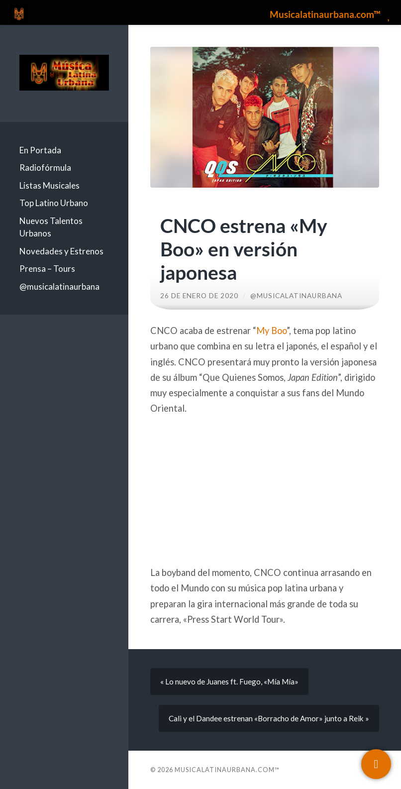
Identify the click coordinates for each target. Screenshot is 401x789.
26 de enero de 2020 (199, 296)
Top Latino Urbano (53, 203)
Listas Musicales (49, 185)
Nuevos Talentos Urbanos (51, 227)
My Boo (271, 330)
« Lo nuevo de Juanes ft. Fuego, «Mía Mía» (229, 681)
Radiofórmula (45, 167)
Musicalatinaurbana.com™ (227, 770)
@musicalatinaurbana (59, 286)
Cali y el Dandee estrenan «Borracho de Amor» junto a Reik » (269, 718)
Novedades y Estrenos (61, 251)
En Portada (40, 150)
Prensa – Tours (47, 268)
